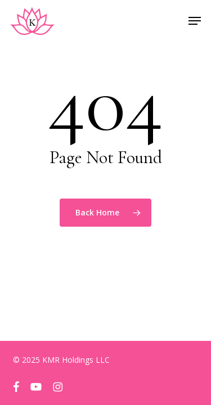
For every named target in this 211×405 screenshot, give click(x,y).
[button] (194, 20)
